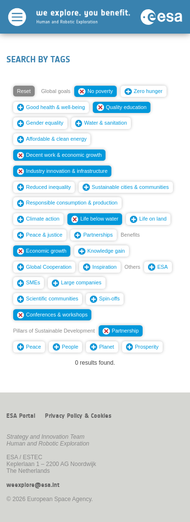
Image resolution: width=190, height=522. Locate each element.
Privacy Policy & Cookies (78, 416)
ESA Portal (20, 416)
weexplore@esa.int (33, 485)
